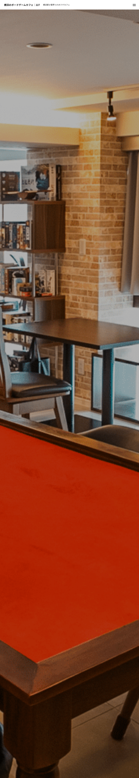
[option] (69, 54)
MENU (69, 562)
